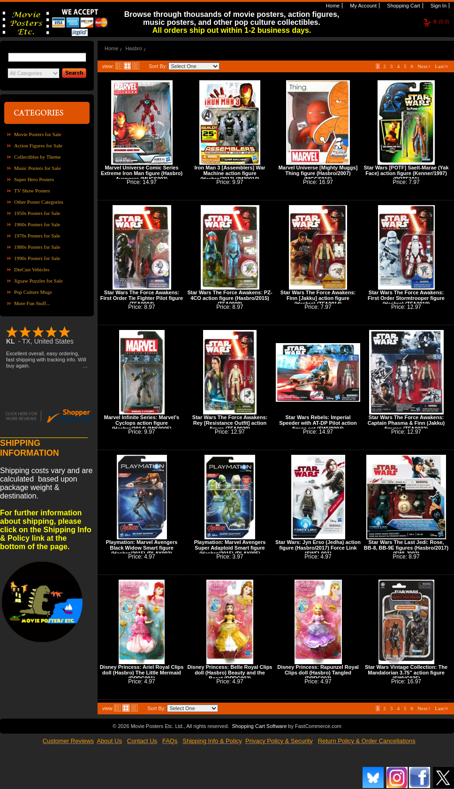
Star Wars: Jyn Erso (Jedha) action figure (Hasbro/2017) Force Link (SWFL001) (318, 547)
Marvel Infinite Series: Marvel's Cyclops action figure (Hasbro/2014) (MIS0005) (141, 422)
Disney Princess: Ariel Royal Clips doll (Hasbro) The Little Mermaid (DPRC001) (142, 672)
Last (441, 66)
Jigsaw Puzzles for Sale (38, 280)
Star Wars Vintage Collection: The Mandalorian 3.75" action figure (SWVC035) (406, 672)
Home (332, 5)
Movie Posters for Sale (37, 134)
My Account (362, 5)
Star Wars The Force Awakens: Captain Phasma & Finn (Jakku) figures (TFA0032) (406, 422)
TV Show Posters (32, 190)
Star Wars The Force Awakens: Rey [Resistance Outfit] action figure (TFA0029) (229, 422)
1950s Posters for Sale (37, 213)
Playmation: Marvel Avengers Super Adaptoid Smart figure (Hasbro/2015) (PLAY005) (230, 547)
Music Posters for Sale (37, 168)
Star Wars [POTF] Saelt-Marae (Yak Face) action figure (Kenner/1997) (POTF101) (405, 173)
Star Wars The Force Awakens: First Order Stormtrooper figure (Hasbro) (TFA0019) (406, 298)
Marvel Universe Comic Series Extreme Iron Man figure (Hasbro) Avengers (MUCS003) (141, 173)
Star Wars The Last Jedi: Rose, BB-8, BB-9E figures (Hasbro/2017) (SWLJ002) (406, 547)
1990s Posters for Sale (37, 258)
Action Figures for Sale (38, 145)
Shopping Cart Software (259, 726)
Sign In (437, 5)
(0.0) (441, 21)
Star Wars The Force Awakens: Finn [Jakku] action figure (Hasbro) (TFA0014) (318, 298)
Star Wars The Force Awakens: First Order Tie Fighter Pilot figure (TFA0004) (141, 298)
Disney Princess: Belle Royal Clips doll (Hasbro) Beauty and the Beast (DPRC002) (230, 672)
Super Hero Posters (34, 179)
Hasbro (133, 48)
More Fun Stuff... (32, 303)
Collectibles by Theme (37, 157)
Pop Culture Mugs (33, 292)
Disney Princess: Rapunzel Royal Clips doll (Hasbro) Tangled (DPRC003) (318, 672)
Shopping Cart (403, 5)
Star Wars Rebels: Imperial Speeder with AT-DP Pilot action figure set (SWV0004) (317, 422)
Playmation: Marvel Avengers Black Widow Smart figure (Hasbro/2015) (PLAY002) (142, 547)
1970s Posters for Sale (37, 235)
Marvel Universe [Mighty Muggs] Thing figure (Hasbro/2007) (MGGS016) (318, 173)
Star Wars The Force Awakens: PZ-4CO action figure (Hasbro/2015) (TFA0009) (229, 298)
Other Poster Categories (38, 202)
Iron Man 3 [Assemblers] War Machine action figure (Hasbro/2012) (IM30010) (229, 173)
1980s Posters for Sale (37, 247)
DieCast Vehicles (31, 269)
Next (424, 66)
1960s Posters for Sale (37, 224)
